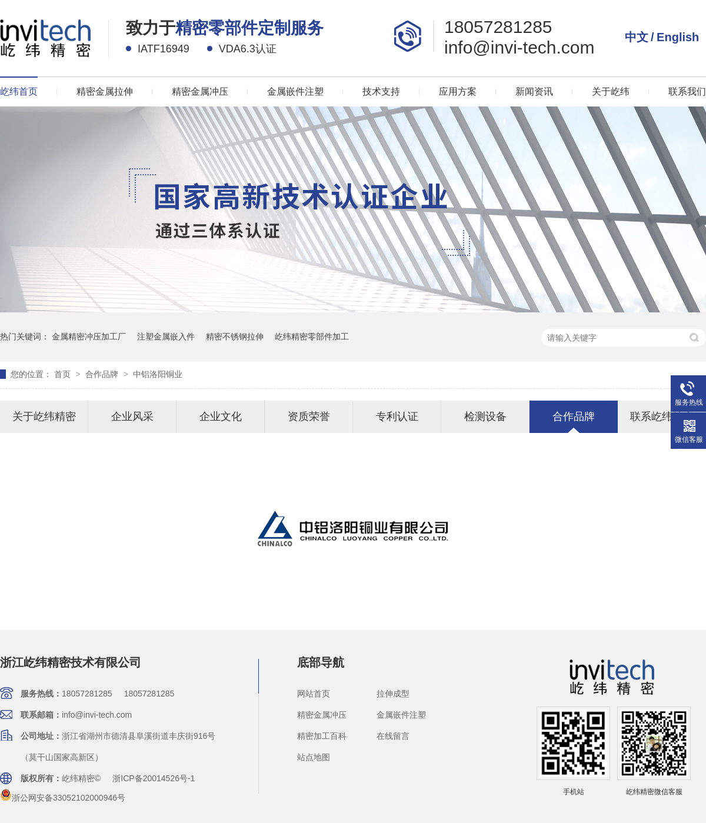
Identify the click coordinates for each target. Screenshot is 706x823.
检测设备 (485, 416)
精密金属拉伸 (104, 91)
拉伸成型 (393, 693)
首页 (63, 374)
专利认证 (397, 416)
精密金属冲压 (200, 91)
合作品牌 (103, 374)
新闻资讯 (534, 91)
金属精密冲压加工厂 (89, 336)
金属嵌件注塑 (295, 91)
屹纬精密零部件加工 (312, 336)
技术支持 (381, 91)
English (678, 37)
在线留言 (393, 736)
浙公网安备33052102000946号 (62, 797)
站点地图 (313, 757)
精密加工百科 (322, 736)
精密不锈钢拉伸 (235, 336)
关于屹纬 (611, 91)
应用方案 (458, 91)
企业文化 (220, 416)
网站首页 (313, 693)
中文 (636, 37)
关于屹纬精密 (44, 416)
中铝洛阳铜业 (157, 374)
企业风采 (132, 416)
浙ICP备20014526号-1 (153, 778)
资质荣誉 (309, 416)
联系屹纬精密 (662, 416)
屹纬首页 (19, 91)
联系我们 (687, 91)
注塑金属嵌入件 (166, 336)
